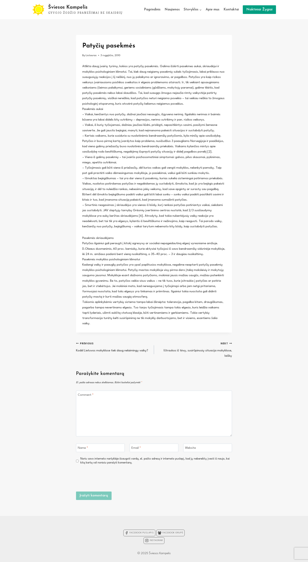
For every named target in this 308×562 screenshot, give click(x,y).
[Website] (207, 448)
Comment (86, 395)
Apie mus (212, 9)
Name (83, 448)
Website (190, 448)
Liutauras (91, 55)
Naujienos (172, 9)
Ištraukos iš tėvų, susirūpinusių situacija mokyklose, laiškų (194, 349)
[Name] (100, 448)
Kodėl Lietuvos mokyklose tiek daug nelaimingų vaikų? (113, 346)
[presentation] (202, 477)
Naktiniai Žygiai (259, 9)
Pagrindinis (152, 9)
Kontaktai (231, 9)
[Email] (154, 448)
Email (136, 448)
